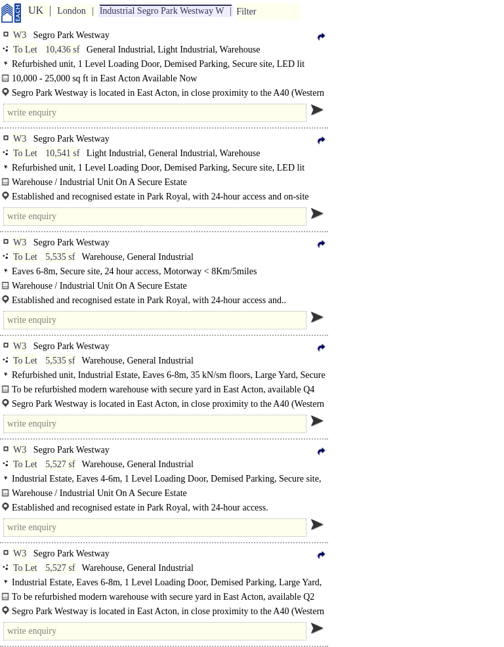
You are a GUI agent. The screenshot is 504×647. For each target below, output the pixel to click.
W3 (19, 35)
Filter (246, 11)
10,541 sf (62, 153)
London (71, 11)
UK (35, 10)
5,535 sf (60, 257)
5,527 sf (60, 464)
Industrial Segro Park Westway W (162, 11)
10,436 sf (62, 49)
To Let (25, 49)
